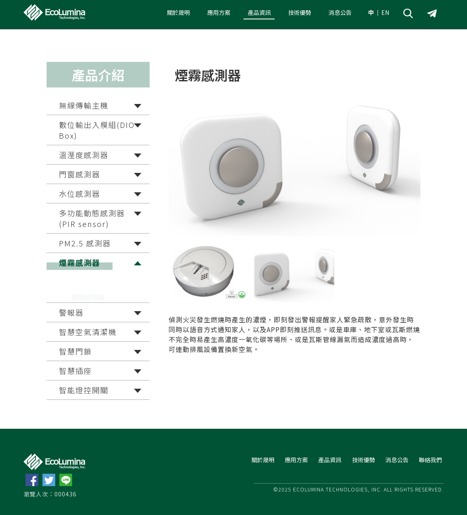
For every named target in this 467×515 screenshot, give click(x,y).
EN (385, 12)
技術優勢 (299, 12)
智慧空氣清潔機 (88, 331)
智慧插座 (75, 370)
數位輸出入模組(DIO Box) (97, 130)
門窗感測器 (79, 174)
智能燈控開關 (83, 390)
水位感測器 (79, 193)
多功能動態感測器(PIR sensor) (92, 218)
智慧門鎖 (75, 351)
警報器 (71, 312)
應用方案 (218, 12)
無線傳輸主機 (83, 105)
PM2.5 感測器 (85, 243)
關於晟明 (178, 12)
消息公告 (340, 12)
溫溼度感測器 (83, 154)
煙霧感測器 (79, 262)
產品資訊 (259, 12)
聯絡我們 (430, 460)
